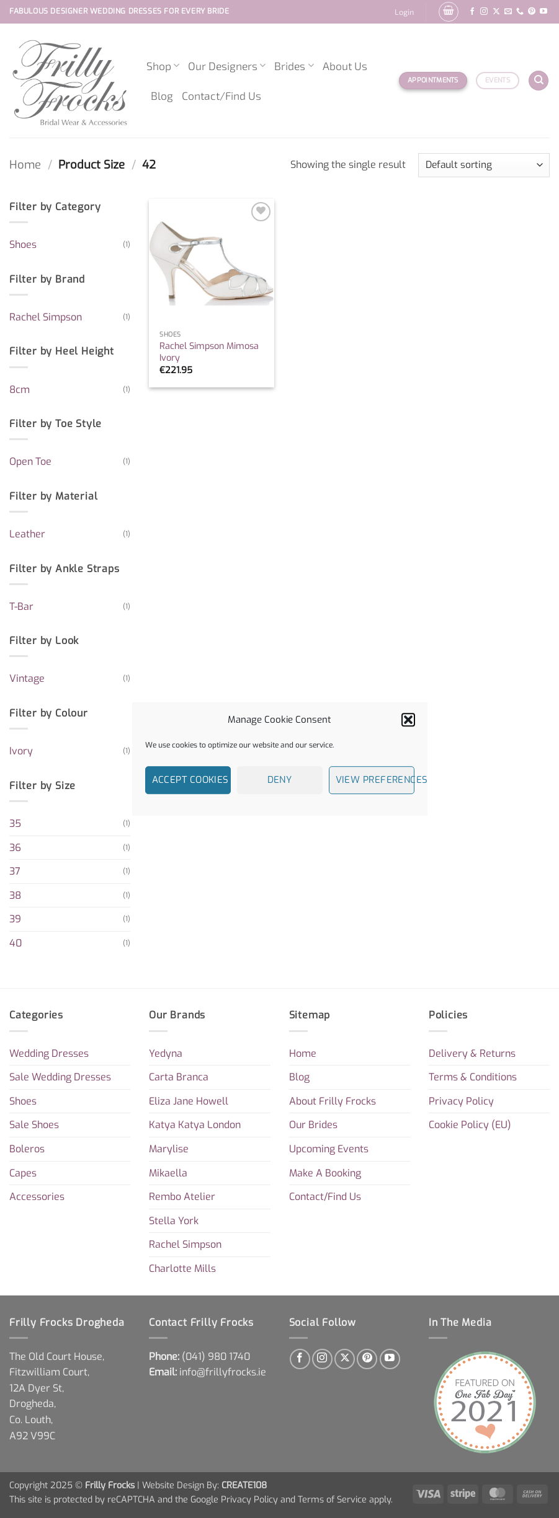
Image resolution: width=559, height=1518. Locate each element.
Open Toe (30, 461)
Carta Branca (178, 1076)
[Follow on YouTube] (543, 11)
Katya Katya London (195, 1124)
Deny (279, 780)
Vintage (27, 678)
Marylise (169, 1148)
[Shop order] (484, 165)
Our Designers (227, 66)
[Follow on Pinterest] (531, 11)
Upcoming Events (329, 1148)
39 (15, 918)
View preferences (375, 780)
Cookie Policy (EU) (470, 1124)
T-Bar (21, 606)
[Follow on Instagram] (484, 11)
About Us (345, 66)
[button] (408, 719)
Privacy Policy (461, 1101)
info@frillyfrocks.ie (222, 1372)
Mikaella (168, 1173)
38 (15, 895)
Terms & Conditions (473, 1076)
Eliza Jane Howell (188, 1101)
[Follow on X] (496, 11)
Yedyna (165, 1053)
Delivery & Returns (472, 1053)
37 (14, 871)
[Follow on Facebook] (472, 11)
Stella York (174, 1220)
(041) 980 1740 (216, 1356)
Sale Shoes (34, 1124)
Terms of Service (332, 1500)
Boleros (27, 1148)
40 (15, 943)
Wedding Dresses (49, 1053)
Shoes (23, 244)
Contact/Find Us (221, 95)
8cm (19, 389)
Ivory (21, 750)
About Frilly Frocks (332, 1101)
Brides (293, 66)
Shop (162, 66)
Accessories (37, 1196)
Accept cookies (190, 780)
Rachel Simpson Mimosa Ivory (209, 352)
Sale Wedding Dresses (60, 1076)
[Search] (538, 81)
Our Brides (313, 1124)
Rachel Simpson (45, 317)
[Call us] (520, 11)
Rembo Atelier (182, 1196)
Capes (23, 1173)
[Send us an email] (508, 11)
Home (25, 164)
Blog (162, 95)
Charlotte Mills (182, 1268)
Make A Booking (325, 1173)
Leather (27, 534)
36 (15, 847)
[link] (216, 1356)
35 (15, 823)
